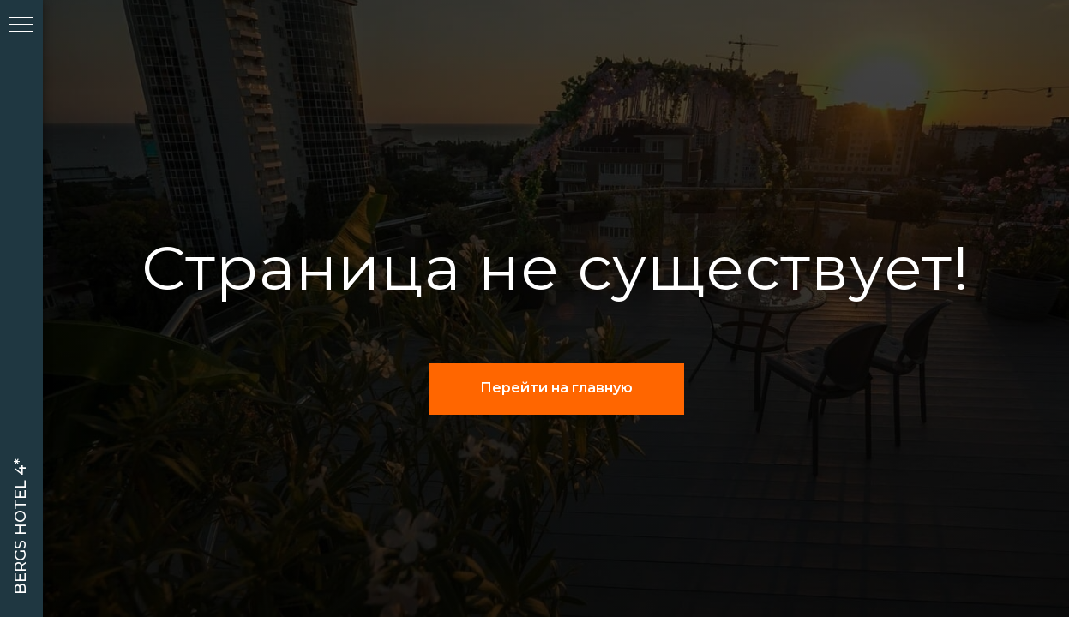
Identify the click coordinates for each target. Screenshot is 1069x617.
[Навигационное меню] (21, 25)
